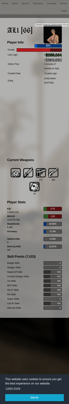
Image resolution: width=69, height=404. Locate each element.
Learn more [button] (13, 388)
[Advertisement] (33, 121)
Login (64, 10)
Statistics (38, 3)
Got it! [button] (34, 397)
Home (5, 3)
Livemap (51, 3)
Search (25, 3)
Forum (63, 3)
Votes (15, 3)
